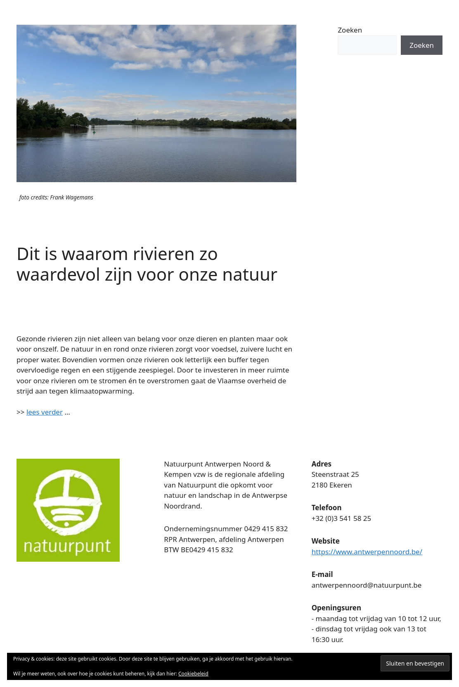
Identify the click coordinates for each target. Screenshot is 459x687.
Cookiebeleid (193, 673)
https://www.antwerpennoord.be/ (367, 551)
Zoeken (350, 30)
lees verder (44, 412)
